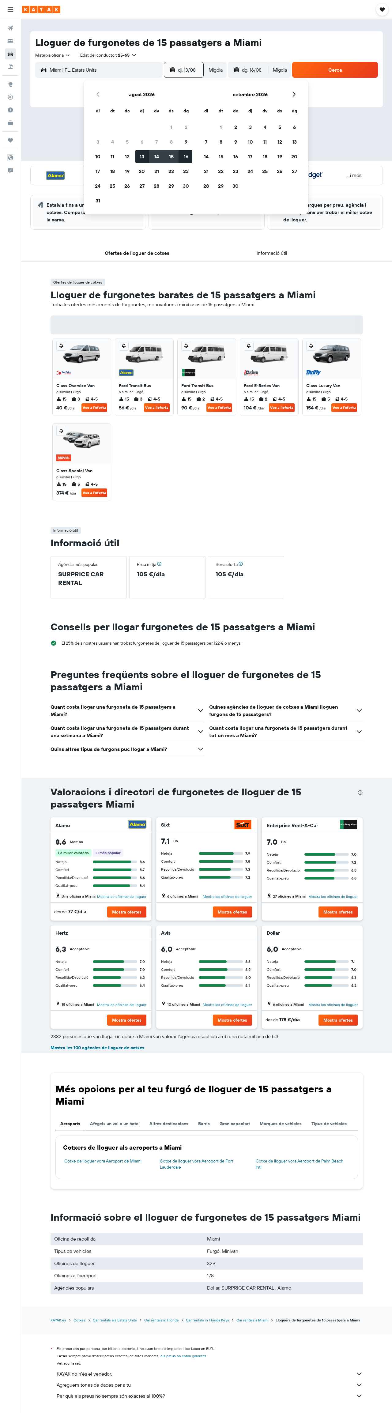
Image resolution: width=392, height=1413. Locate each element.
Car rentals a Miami (252, 1320)
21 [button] (156, 171)
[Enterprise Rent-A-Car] (348, 825)
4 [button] (112, 142)
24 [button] (97, 186)
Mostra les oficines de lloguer (121, 896)
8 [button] (171, 142)
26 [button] (127, 186)
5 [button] (127, 142)
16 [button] (186, 156)
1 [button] (171, 127)
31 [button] (98, 201)
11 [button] (112, 156)
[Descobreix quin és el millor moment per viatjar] (10, 110)
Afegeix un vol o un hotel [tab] (115, 1123)
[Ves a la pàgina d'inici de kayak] (41, 9)
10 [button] (97, 156)
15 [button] (171, 156)
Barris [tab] (204, 1123)
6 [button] (142, 142)
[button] (10, 9)
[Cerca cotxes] (10, 54)
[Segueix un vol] (10, 97)
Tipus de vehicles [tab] (329, 1123)
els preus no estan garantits (183, 1356)
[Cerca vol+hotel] (10, 67)
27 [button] (142, 186)
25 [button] (112, 186)
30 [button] (186, 186)
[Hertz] (138, 933)
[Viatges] (10, 140)
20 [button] (142, 171)
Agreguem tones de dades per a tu (210, 1385)
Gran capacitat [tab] (235, 1123)
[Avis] (245, 933)
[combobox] (52, 55)
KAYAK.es (58, 1320)
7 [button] (156, 142)
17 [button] (98, 171)
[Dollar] (349, 933)
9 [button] (186, 142)
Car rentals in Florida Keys (207, 1320)
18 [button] (112, 171)
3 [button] (97, 142)
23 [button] (186, 171)
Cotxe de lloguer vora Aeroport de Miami (102, 1161)
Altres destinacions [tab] (168, 1123)
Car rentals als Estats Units (115, 1320)
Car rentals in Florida (161, 1320)
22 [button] (171, 171)
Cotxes (79, 1320)
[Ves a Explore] (10, 84)
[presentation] (360, 792)
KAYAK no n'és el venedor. (210, 1373)
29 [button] (171, 186)
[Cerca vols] (10, 28)
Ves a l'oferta (94, 407)
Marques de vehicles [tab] (281, 1123)
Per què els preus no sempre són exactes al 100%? (210, 1396)
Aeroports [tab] (70, 1123)
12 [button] (127, 156)
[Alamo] (137, 825)
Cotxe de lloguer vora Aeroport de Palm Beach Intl (299, 1164)
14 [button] (156, 156)
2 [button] (186, 127)
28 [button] (156, 186)
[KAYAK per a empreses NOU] (10, 123)
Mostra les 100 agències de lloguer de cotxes (97, 1047)
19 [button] (127, 171)
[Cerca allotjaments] (10, 41)
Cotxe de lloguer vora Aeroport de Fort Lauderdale (196, 1164)
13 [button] (142, 156)
